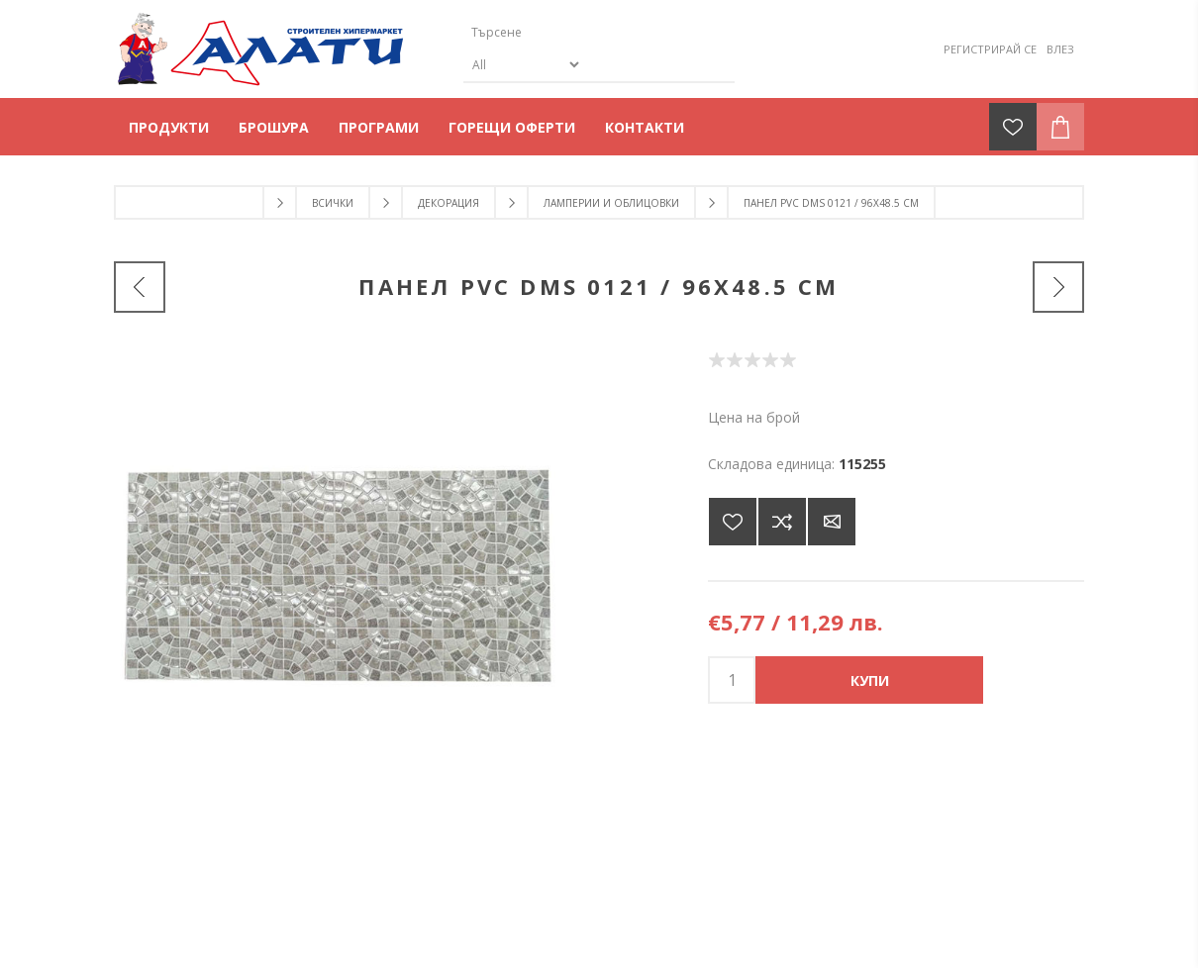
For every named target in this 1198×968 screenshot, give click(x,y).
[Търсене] (582, 32)
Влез (1060, 49)
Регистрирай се (990, 49)
